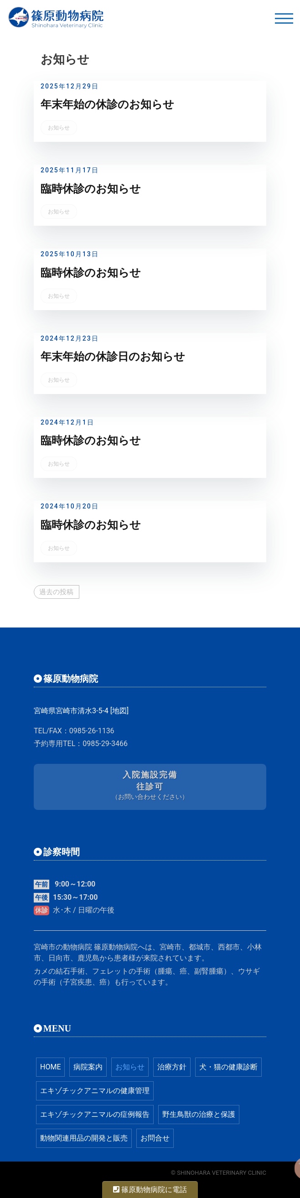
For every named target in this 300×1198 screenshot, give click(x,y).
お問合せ (155, 1138)
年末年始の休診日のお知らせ (113, 357)
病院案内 (88, 1067)
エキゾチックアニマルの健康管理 (95, 1090)
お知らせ (59, 127)
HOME (50, 1067)
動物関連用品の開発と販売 (84, 1138)
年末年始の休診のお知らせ (107, 104)
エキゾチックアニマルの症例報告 (95, 1114)
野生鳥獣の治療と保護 (198, 1114)
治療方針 (171, 1067)
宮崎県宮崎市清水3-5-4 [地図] (81, 710)
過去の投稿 (56, 592)
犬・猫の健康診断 (228, 1067)
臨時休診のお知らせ (91, 189)
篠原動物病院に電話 (150, 1189)
